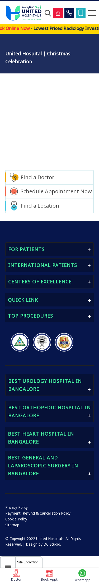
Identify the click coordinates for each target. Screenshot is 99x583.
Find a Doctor (37, 177)
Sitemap (12, 525)
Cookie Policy (16, 519)
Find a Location (40, 205)
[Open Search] (47, 13)
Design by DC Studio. (43, 544)
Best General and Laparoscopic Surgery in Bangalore (43, 465)
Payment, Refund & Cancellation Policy (37, 513)
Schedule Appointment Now (56, 191)
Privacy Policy (16, 507)
